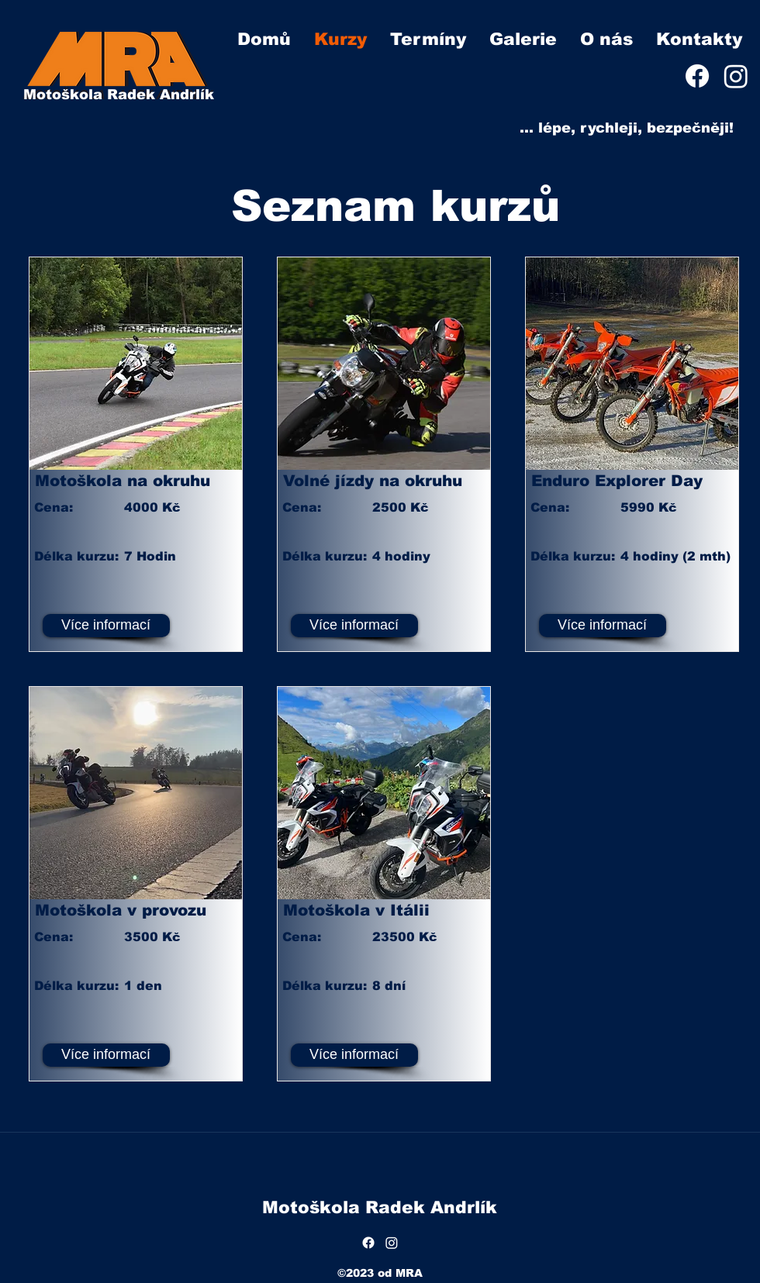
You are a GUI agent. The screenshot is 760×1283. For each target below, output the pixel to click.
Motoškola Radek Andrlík (118, 94)
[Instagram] (735, 75)
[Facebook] (697, 75)
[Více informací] (106, 625)
